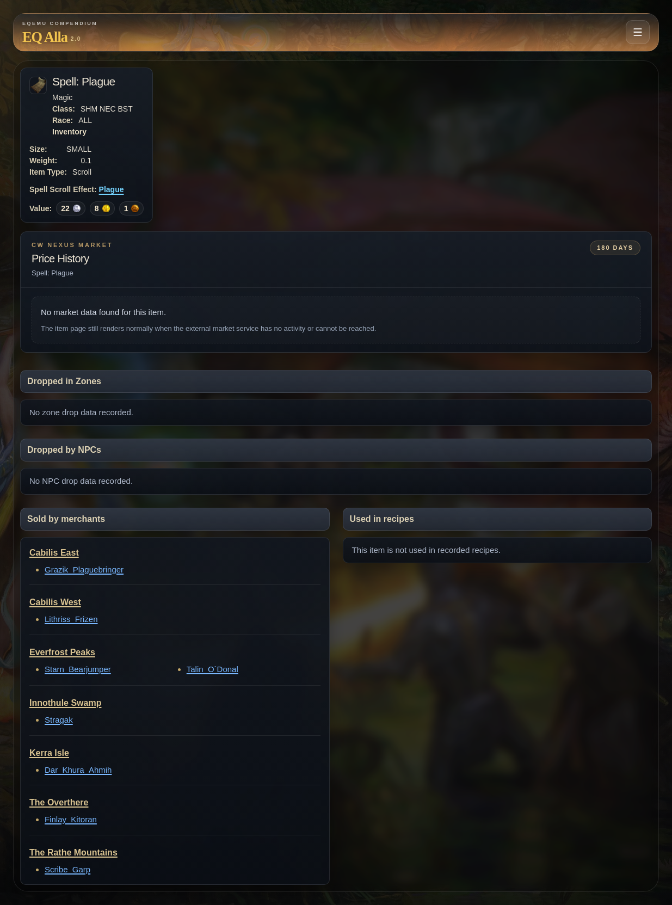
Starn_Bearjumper (78, 669)
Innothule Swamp (65, 702)
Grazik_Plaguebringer (84, 569)
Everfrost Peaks (62, 652)
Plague (111, 189)
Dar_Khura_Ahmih (78, 769)
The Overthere (58, 802)
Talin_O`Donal (212, 669)
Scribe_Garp (67, 869)
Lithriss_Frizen (71, 619)
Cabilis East (54, 552)
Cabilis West (55, 602)
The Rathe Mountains (73, 852)
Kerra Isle (49, 753)
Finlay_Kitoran (71, 819)
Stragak (59, 719)
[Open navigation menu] (638, 32)
